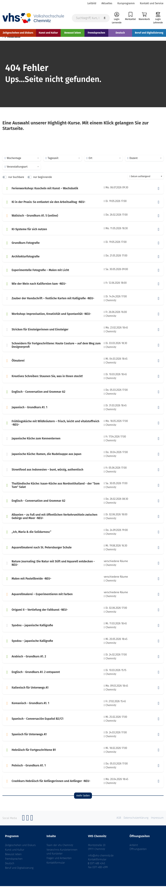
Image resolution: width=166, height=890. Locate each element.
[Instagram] (27, 823)
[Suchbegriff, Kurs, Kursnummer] (91, 18)
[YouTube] (31, 823)
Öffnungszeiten (138, 852)
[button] (159, 192)
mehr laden (83, 799)
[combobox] (21, 162)
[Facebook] (23, 823)
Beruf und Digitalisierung (19, 871)
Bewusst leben (13, 858)
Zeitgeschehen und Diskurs (20, 849)
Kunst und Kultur (14, 853)
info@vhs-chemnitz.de (101, 859)
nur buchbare (16, 180)
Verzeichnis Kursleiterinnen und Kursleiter (62, 855)
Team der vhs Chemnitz (60, 849)
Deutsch (9, 867)
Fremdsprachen (14, 862)
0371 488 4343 (97, 867)
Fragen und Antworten (59, 862)
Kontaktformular (56, 866)
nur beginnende (42, 180)
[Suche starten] (104, 18)
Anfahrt (134, 849)
